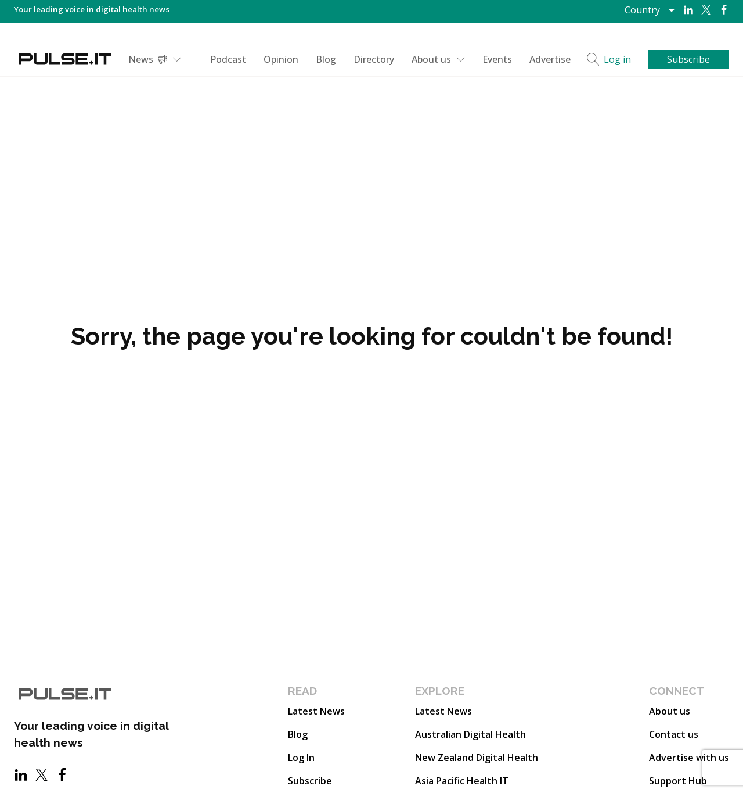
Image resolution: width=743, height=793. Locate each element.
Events (497, 59)
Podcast (228, 59)
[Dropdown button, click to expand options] (649, 10)
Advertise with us (689, 757)
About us (438, 59)
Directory (374, 59)
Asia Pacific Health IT (461, 780)
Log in (617, 59)
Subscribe (310, 780)
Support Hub (678, 780)
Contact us (673, 734)
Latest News (316, 711)
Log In (301, 757)
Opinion (281, 59)
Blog (326, 59)
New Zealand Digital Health (476, 757)
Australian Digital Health (470, 734)
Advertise (550, 59)
